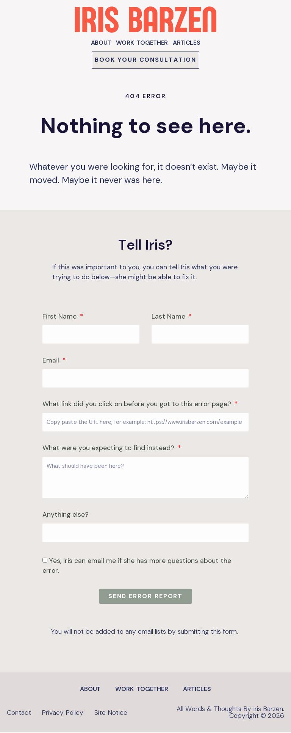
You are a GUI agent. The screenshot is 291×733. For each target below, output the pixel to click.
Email (51, 361)
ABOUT (101, 43)
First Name (60, 317)
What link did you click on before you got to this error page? (137, 405)
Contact (19, 713)
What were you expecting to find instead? (109, 449)
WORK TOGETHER (142, 43)
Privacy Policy (65, 713)
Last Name (169, 317)
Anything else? (65, 515)
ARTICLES (186, 43)
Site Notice (115, 713)
